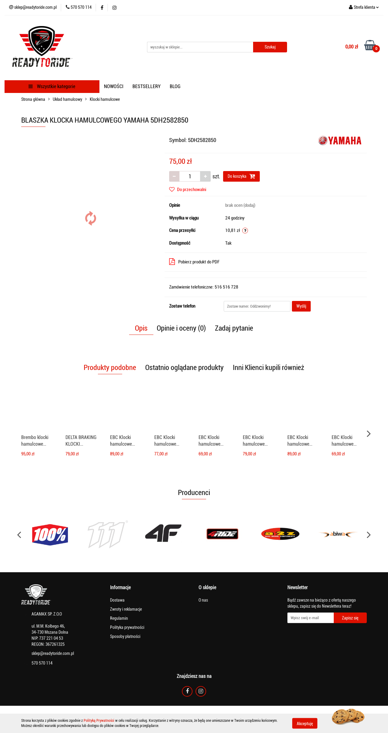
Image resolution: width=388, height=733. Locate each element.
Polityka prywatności (127, 627)
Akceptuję (305, 723)
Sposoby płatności (125, 636)
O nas (203, 600)
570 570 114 (42, 663)
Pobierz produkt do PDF (194, 261)
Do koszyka (241, 176)
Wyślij (301, 306)
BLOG (175, 86)
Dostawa (117, 600)
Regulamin (119, 618)
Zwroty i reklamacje (126, 609)
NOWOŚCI (113, 86)
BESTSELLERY (146, 86)
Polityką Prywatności (99, 720)
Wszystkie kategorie (51, 86)
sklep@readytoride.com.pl (53, 653)
